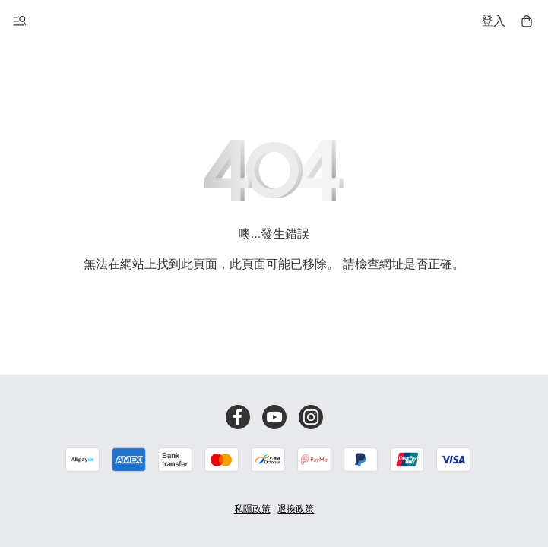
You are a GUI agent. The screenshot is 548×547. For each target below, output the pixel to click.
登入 (493, 20)
